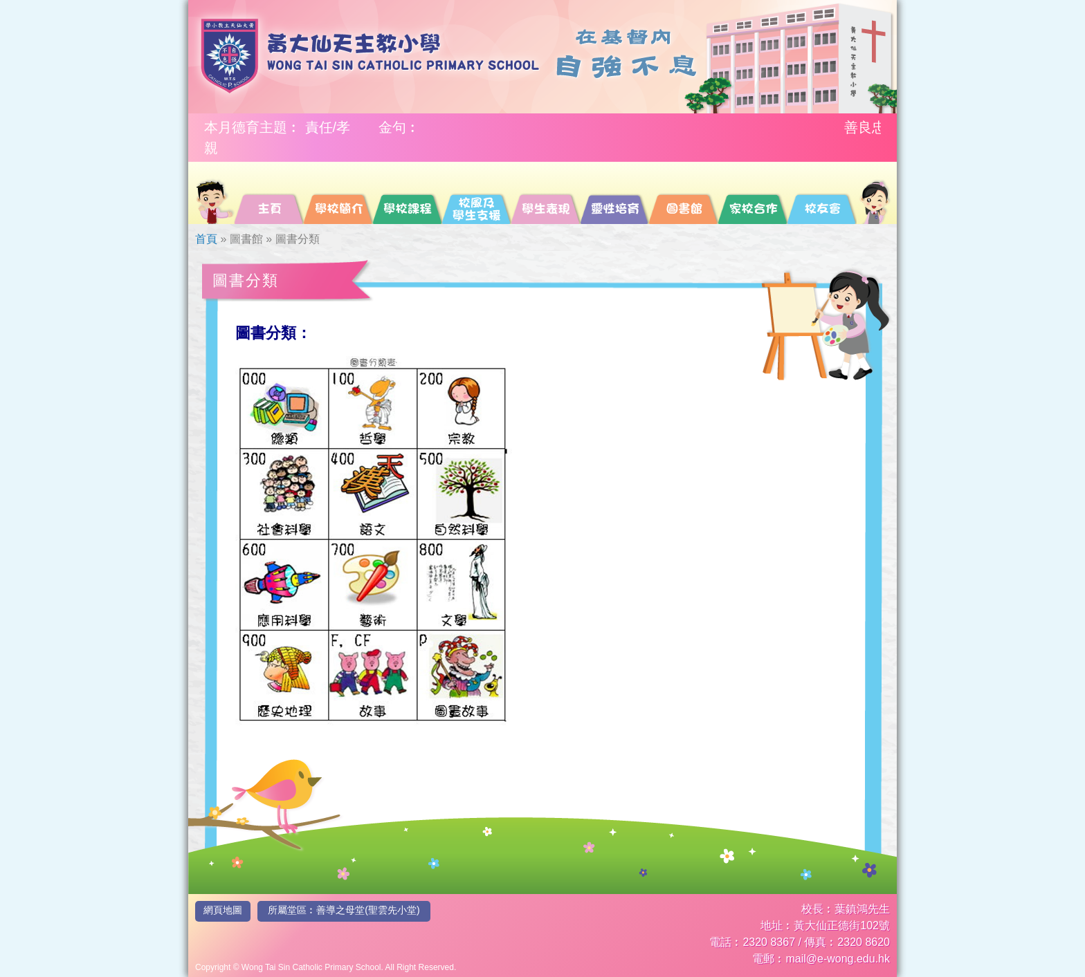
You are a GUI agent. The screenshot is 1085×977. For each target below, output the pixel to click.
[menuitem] (214, 193)
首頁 (206, 239)
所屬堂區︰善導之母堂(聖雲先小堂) (343, 909)
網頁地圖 (222, 909)
